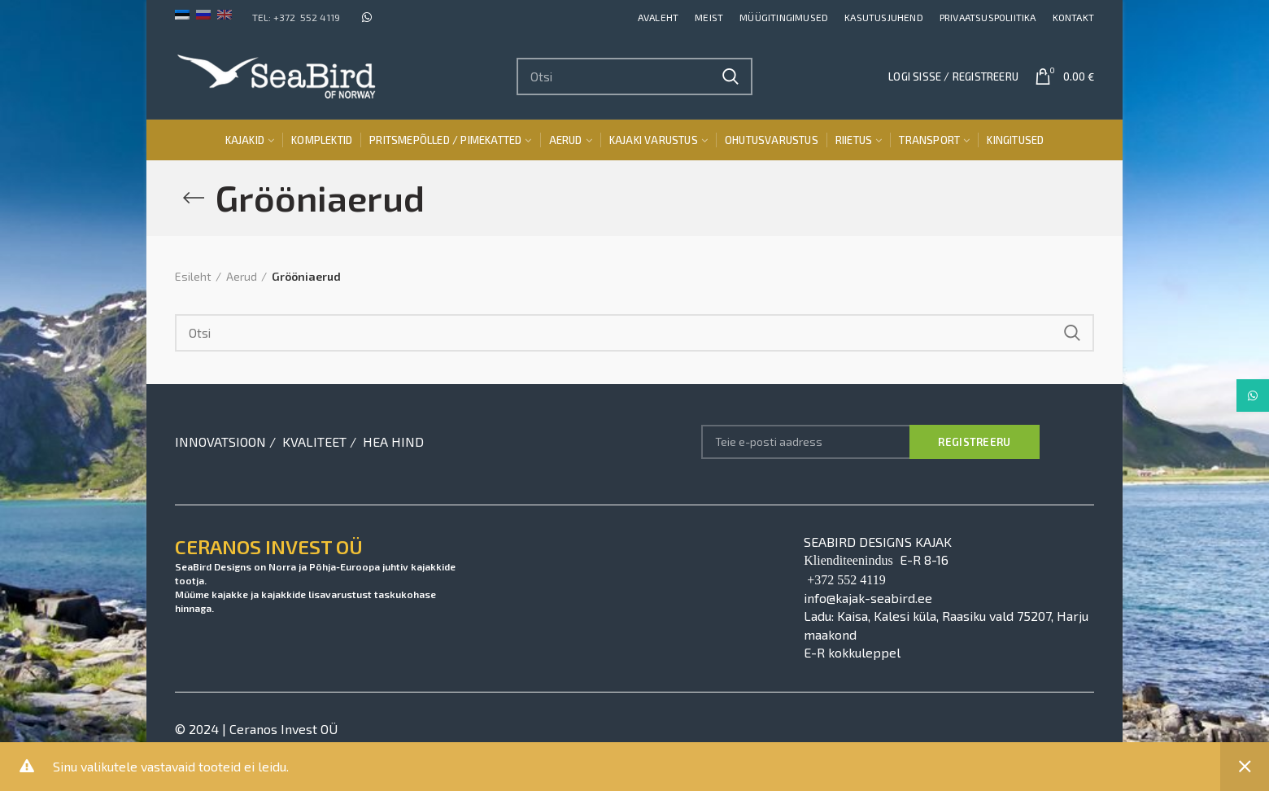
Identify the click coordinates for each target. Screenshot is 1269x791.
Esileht (193, 276)
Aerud (241, 276)
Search (730, 76)
